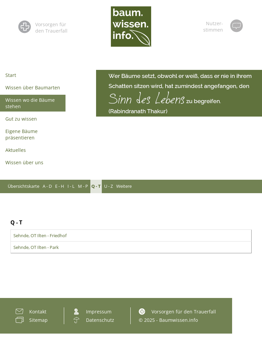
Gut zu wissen (21, 119)
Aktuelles (15, 150)
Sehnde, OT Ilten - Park (36, 247)
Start (10, 75)
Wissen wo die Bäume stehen (30, 103)
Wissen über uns (24, 162)
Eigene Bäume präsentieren (21, 134)
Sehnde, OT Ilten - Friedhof (40, 235)
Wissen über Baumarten (32, 87)
